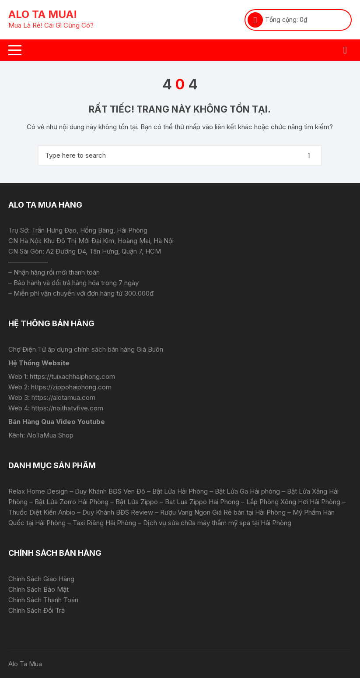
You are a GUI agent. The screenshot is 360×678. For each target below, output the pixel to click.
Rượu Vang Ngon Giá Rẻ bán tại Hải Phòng (223, 512)
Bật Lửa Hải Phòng (180, 491)
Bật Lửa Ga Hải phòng (247, 491)
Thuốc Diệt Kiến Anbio (41, 512)
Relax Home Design (38, 491)
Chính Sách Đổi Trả (36, 610)
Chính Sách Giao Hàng (41, 579)
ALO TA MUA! (42, 14)
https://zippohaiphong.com (71, 387)
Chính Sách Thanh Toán (43, 600)
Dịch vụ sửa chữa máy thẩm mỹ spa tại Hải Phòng (217, 523)
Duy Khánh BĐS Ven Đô (110, 491)
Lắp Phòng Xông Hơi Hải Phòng (293, 502)
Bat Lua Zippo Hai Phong (202, 502)
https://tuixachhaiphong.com (72, 376)
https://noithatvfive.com (67, 408)
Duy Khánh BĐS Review (117, 512)
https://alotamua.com (63, 397)
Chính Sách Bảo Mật (38, 589)
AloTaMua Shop (50, 435)
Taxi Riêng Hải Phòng (104, 523)
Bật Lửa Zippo (136, 502)
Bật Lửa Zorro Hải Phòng (71, 502)
